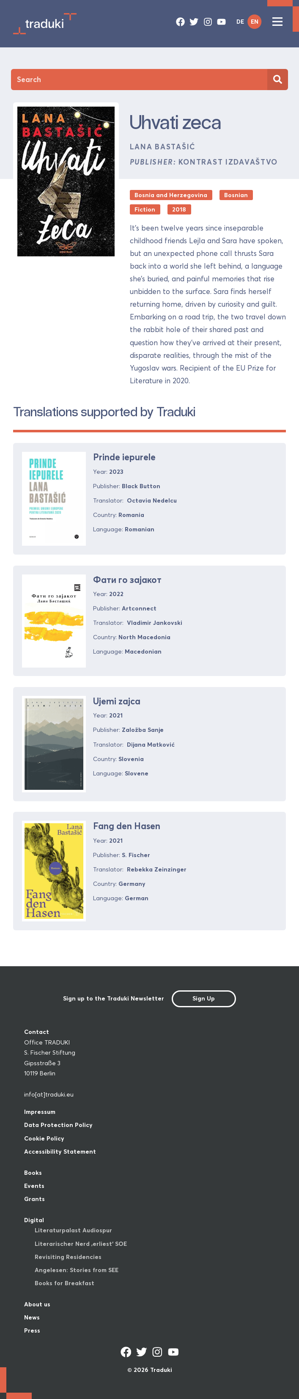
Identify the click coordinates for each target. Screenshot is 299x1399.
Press (32, 1330)
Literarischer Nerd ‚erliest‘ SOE (81, 1244)
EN (254, 21)
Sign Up (203, 998)
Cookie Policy (44, 1138)
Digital (34, 1220)
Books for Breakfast (64, 1283)
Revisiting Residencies (68, 1257)
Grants (34, 1199)
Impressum (39, 1112)
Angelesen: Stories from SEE (76, 1270)
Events (34, 1186)
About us (37, 1304)
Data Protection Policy (58, 1125)
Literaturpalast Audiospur (73, 1230)
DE (240, 21)
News (32, 1317)
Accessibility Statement (60, 1151)
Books (33, 1172)
